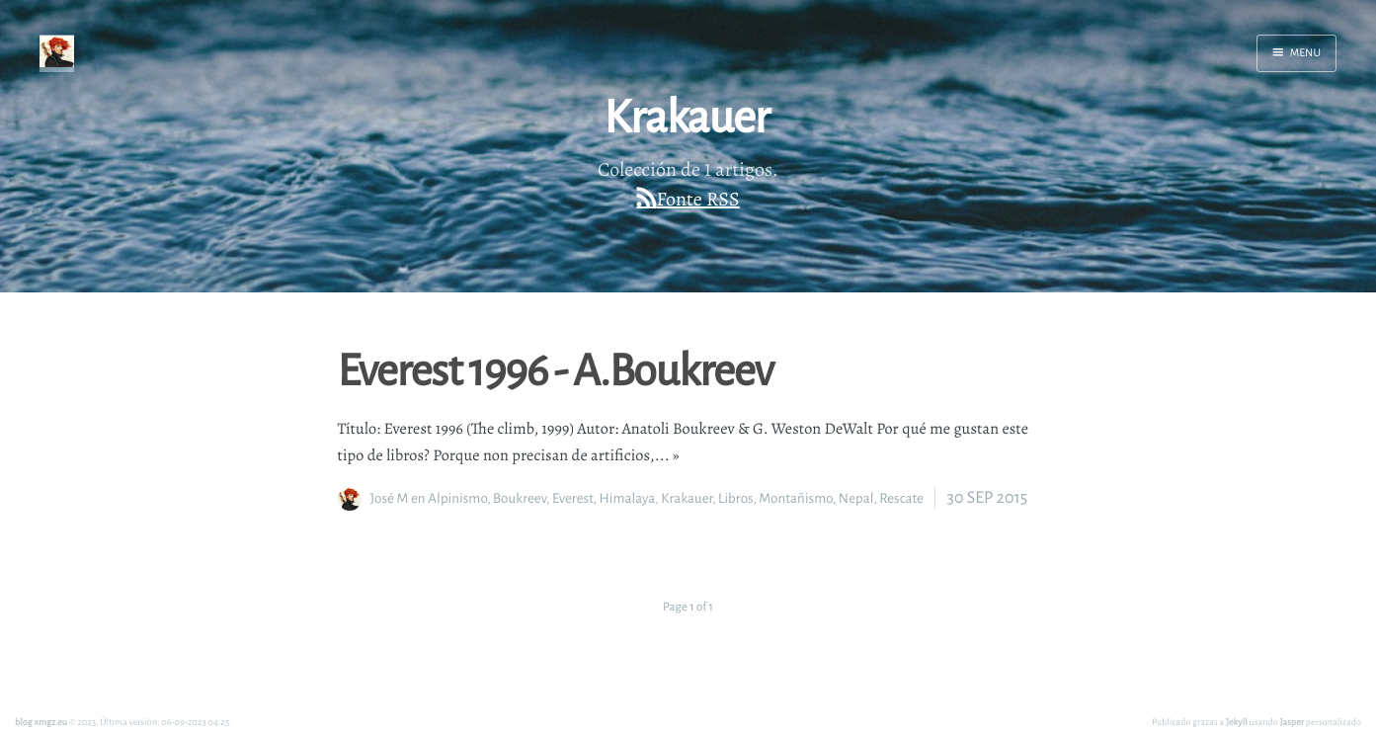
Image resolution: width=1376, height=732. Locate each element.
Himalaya (627, 498)
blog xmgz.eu (41, 721)
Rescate (901, 498)
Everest (573, 498)
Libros (735, 498)
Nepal (856, 498)
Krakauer (686, 498)
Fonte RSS (698, 199)
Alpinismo (457, 498)
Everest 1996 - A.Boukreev (555, 368)
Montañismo (796, 498)
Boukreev (519, 498)
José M (389, 498)
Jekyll (1237, 721)
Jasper (1292, 721)
